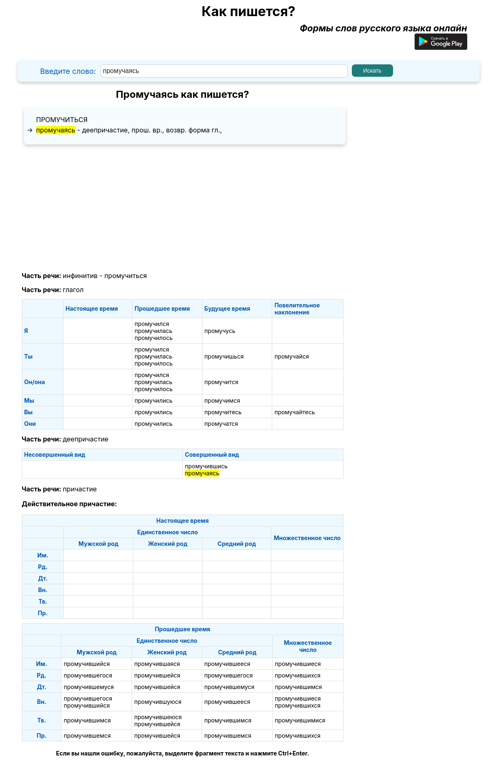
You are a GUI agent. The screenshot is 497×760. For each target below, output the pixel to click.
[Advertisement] (183, 208)
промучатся (221, 423)
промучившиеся (298, 663)
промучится (221, 381)
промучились (153, 400)
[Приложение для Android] (441, 46)
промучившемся (87, 735)
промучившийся (87, 663)
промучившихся (297, 675)
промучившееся (227, 663)
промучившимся (298, 686)
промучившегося (88, 675)
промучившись (206, 466)
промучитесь (223, 411)
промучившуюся (157, 701)
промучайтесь (294, 411)
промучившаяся (157, 663)
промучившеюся (157, 716)
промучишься (224, 356)
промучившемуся (89, 686)
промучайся (291, 356)
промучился (151, 323)
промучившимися (300, 720)
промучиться (62, 120)
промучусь (220, 330)
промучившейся (157, 675)
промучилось (153, 337)
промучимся (222, 400)
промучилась (153, 330)
